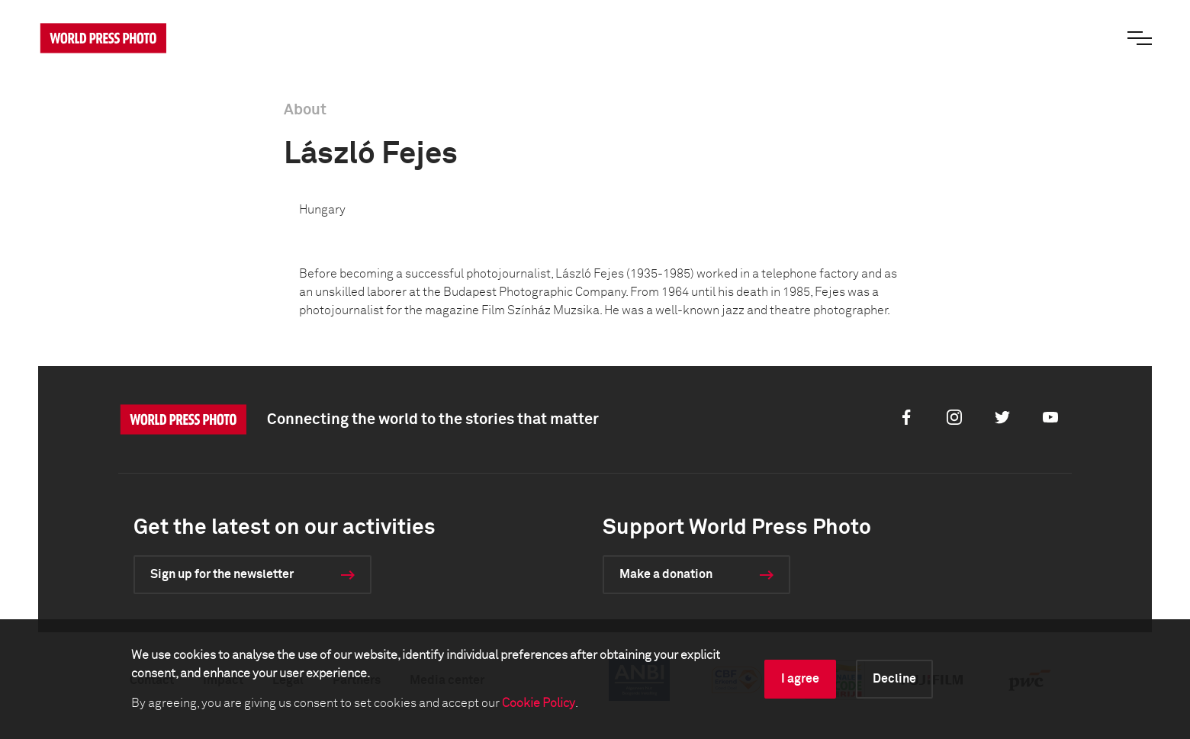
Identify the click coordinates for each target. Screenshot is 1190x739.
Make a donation (665, 574)
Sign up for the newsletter (222, 574)
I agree (800, 679)
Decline (894, 679)
